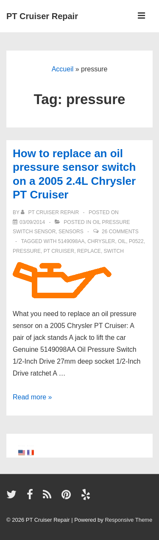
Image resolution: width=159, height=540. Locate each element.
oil (122, 241)
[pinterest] (68, 497)
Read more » (32, 397)
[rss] (49, 497)
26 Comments (120, 232)
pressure (27, 251)
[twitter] (13, 497)
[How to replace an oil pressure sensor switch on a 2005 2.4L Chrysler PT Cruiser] (32, 222)
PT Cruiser (59, 251)
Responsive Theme (128, 520)
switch (114, 251)
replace (89, 251)
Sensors (71, 232)
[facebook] (32, 497)
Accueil (63, 69)
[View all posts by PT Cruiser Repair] (50, 212)
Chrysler (101, 241)
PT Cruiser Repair (42, 16)
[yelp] (86, 497)
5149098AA (71, 241)
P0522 (136, 241)
